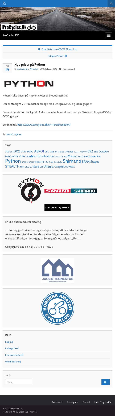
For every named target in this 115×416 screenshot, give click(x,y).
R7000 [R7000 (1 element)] (25, 162)
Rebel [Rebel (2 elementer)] (38, 161)
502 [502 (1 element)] (12, 152)
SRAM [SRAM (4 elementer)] (86, 161)
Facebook (57, 402)
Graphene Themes (27, 411)
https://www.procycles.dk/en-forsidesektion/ (44, 124)
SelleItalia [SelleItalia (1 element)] (58, 162)
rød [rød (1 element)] (51, 162)
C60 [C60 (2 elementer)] (47, 151)
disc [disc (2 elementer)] (96, 151)
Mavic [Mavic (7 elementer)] (72, 156)
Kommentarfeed (14, 355)
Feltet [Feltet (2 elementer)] (8, 156)
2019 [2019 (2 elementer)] (23, 151)
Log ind (9, 341)
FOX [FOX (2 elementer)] (14, 156)
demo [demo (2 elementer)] (83, 151)
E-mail (86, 402)
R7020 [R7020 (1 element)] (31, 162)
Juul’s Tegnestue (103, 402)
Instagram (72, 402)
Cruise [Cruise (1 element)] (77, 152)
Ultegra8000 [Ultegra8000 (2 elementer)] (61, 166)
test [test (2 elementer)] (22, 166)
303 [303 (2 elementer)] (7, 151)
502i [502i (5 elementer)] (17, 151)
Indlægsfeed (12, 348)
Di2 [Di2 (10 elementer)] (90, 151)
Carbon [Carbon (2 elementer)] (53, 151)
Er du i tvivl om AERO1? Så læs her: (59, 49)
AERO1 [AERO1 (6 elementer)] (39, 151)
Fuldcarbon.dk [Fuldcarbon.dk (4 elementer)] (31, 156)
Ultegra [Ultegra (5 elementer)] (48, 166)
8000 (10, 134)
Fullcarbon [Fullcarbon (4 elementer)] (47, 156)
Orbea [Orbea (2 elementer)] (85, 156)
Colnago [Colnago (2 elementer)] (69, 151)
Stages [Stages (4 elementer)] (94, 161)
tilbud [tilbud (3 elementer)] (35, 166)
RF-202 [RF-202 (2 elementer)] (46, 161)
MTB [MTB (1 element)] (79, 157)
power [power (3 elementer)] (92, 156)
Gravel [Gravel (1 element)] (57, 157)
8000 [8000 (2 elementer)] (30, 151)
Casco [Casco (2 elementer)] (61, 151)
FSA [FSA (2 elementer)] (19, 156)
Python (18, 134)
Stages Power (55, 56)
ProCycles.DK (11, 35)
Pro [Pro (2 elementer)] (99, 156)
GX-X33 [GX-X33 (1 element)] (64, 157)
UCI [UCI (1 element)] (41, 167)
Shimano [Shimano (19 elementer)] (72, 161)
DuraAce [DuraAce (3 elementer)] (104, 151)
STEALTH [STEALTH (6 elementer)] (12, 166)
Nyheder (34, 69)
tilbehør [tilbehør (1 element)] (28, 167)
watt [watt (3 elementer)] (72, 166)
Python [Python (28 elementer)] (13, 161)
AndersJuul (22, 69)
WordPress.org (13, 361)
